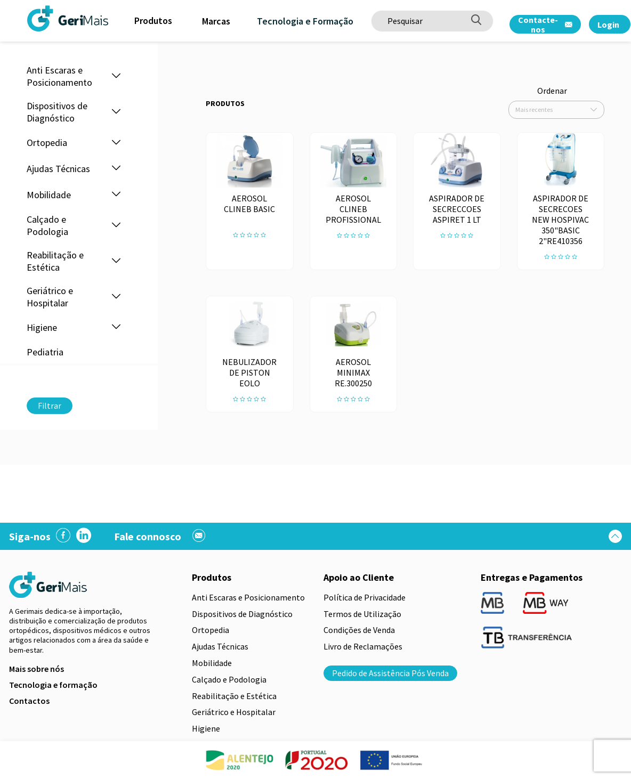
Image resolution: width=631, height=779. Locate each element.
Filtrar (49, 405)
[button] (116, 76)
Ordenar (552, 90)
